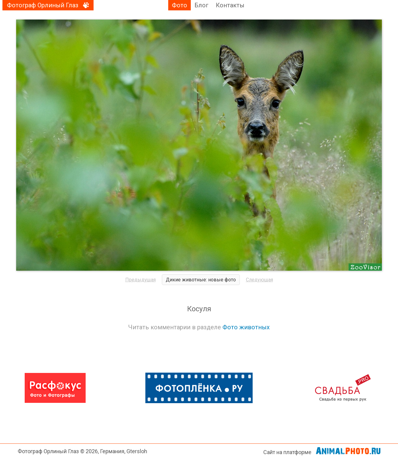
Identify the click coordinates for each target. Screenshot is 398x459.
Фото (179, 5)
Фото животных (246, 327)
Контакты (230, 5)
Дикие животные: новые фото (201, 280)
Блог (201, 5)
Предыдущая (140, 280)
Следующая (259, 280)
